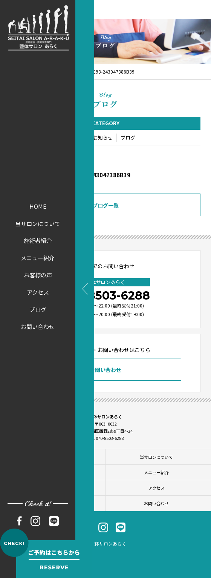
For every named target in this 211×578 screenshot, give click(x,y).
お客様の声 (38, 275)
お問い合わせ (38, 327)
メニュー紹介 (38, 258)
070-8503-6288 (105, 296)
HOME (37, 206)
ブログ (37, 309)
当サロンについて (37, 224)
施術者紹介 (38, 240)
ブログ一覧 (105, 206)
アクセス (38, 292)
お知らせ (103, 138)
